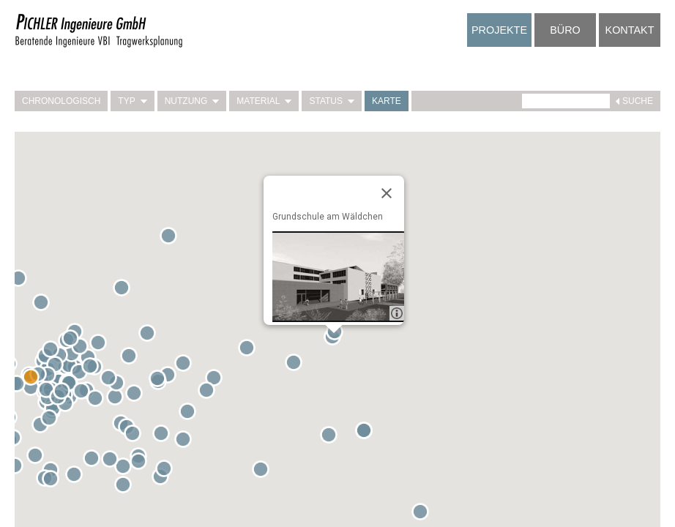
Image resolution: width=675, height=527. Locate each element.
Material (263, 101)
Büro (565, 30)
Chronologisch (61, 101)
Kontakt (630, 30)
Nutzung (192, 101)
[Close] (386, 193)
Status (331, 101)
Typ (132, 101)
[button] (126, 487)
